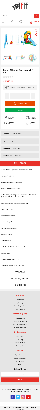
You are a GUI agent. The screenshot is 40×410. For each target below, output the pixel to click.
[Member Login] (12, 22)
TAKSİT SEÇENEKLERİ (20, 278)
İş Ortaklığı (20, 303)
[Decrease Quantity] (7, 96)
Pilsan (12, 141)
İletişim (20, 364)
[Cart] (33, 22)
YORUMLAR (20, 271)
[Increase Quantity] (33, 96)
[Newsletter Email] (20, 374)
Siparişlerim (20, 346)
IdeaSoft (7, 407)
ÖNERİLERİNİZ (20, 285)
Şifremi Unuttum (20, 343)
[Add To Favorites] (36, 30)
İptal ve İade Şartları (20, 324)
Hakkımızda (20, 300)
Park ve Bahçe (16, 134)
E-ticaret (15, 407)
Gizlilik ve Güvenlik (20, 328)
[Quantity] (20, 96)
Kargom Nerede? (20, 358)
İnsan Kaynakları (20, 306)
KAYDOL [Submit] (20, 380)
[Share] (36, 34)
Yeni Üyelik (20, 337)
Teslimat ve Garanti (20, 321)
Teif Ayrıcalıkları (20, 309)
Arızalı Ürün (20, 361)
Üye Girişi (20, 340)
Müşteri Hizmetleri (20, 355)
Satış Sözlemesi (20, 318)
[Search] (17, 16)
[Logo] (20, 6)
